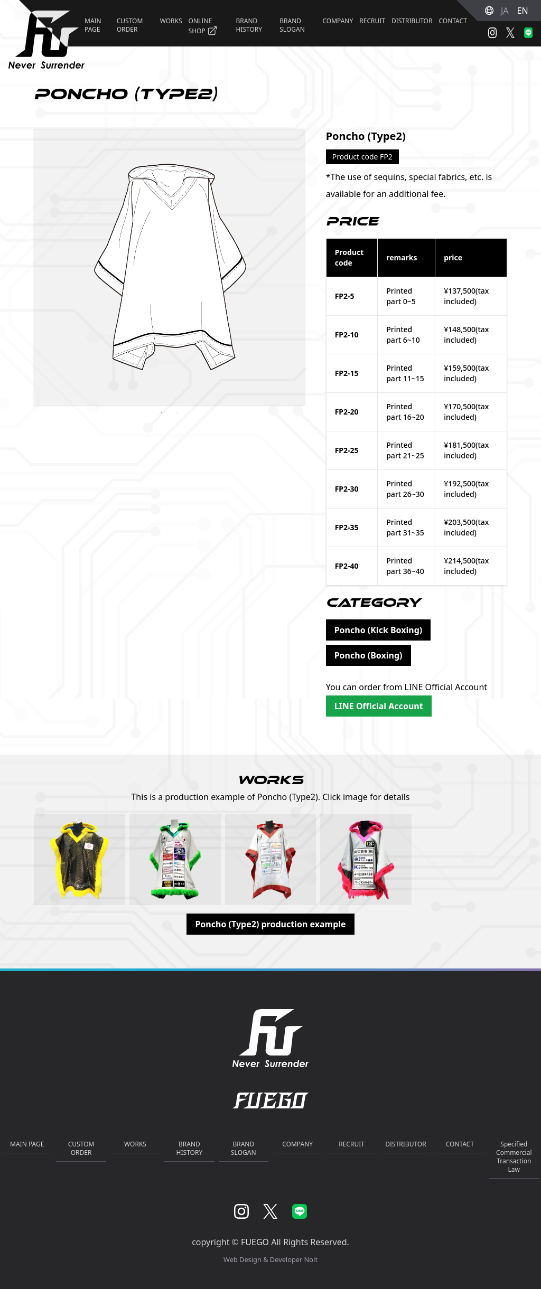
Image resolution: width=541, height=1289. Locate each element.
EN (522, 10)
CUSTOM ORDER (130, 25)
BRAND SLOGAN (292, 25)
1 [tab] (161, 413)
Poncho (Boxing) (368, 655)
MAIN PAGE (27, 1144)
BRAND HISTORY (249, 25)
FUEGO (255, 1242)
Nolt (311, 1259)
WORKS (171, 20)
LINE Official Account (378, 706)
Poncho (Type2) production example (270, 924)
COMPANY (337, 20)
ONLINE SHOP (203, 25)
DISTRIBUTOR (411, 20)
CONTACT (453, 20)
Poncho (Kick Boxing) (378, 630)
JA (505, 10)
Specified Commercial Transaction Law (513, 1157)
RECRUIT (372, 20)
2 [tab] (177, 413)
